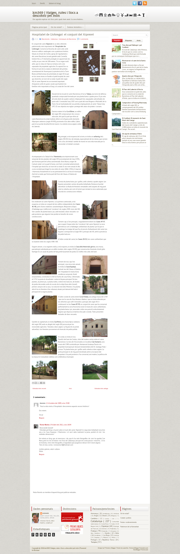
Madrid (105, 537)
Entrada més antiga (101, 388)
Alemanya (94, 513)
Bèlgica (113, 516)
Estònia (104, 529)
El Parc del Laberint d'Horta (132, 89)
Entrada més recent (39, 388)
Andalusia (106, 513)
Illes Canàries (96, 533)
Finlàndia (113, 529)
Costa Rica (104, 524)
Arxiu (138, 40)
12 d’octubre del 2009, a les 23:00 (57, 403)
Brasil (105, 516)
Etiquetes (128, 40)
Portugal (94, 540)
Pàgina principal (39, 27)
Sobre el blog (54, 3)
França (94, 531)
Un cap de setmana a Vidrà (132, 134)
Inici (34, 3)
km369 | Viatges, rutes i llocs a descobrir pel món (55, 14)
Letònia (116, 535)
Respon (41, 418)
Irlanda (107, 533)
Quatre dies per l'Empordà (132, 76)
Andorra (116, 513)
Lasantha (125, 548)
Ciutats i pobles (125, 518)
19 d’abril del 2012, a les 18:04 (60, 425)
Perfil (42, 3)
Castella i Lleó (110, 518)
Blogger (37, 550)
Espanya (105, 526)
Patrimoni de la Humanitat (129, 527)
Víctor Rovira (44, 425)
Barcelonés (46, 39)
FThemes (107, 548)
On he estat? (58, 26)
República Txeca (108, 540)
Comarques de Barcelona (67, 39)
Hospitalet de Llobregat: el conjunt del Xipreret (63, 34)
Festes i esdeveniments (128, 522)
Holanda (105, 531)
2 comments (84, 39)
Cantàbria (95, 518)
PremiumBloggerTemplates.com (138, 548)
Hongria (113, 531)
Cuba (113, 524)
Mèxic (114, 537)
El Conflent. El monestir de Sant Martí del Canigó (134, 119)
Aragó (96, 516)
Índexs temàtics (76, 26)
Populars (117, 40)
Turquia (94, 542)
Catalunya (54, 39)
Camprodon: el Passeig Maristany (134, 103)
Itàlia (117, 533)
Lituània (97, 537)
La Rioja (107, 535)
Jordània (98, 535)
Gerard (46, 513)
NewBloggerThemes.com (140, 550)
